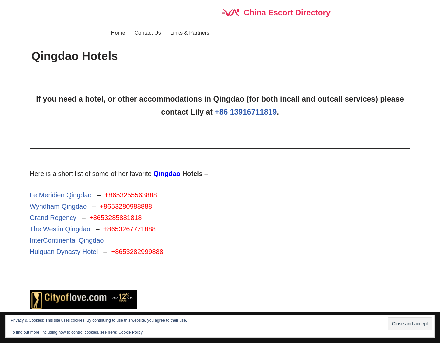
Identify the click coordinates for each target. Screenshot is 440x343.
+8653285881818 (115, 217)
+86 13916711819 (246, 112)
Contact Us (148, 33)
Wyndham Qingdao (58, 206)
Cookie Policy (130, 332)
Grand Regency (53, 217)
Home (118, 33)
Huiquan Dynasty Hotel (64, 251)
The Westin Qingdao (60, 229)
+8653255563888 (131, 195)
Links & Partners (189, 33)
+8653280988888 (126, 206)
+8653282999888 (137, 251)
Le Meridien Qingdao (61, 195)
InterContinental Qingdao (67, 240)
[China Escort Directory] (276, 13)
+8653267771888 (129, 229)
